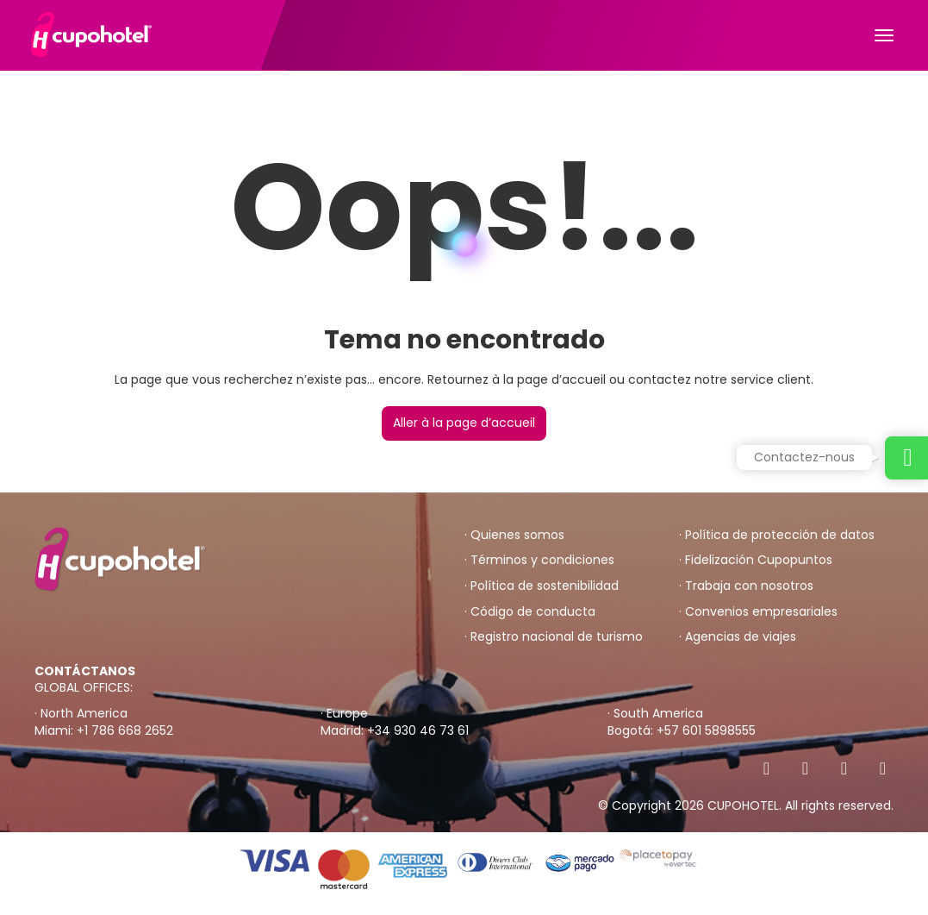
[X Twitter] (805, 768)
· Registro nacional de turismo (553, 637)
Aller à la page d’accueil (464, 422)
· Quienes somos (514, 535)
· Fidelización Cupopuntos (755, 560)
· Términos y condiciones (539, 560)
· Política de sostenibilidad (541, 586)
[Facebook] (766, 768)
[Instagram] (844, 768)
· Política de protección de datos (777, 535)
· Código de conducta (529, 612)
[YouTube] (883, 768)
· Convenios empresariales (758, 612)
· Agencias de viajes (737, 637)
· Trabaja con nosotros (746, 586)
